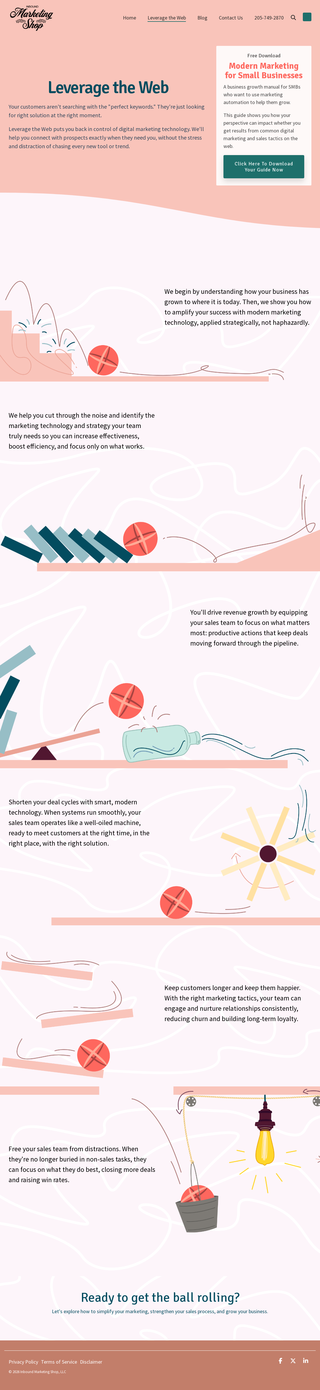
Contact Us (231, 17)
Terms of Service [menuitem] (59, 1361)
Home (129, 17)
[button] (281, 1361)
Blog (202, 17)
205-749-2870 (269, 17)
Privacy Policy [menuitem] (23, 1361)
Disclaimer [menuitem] (91, 1361)
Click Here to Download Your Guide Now (264, 167)
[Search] (293, 18)
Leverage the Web (167, 17)
